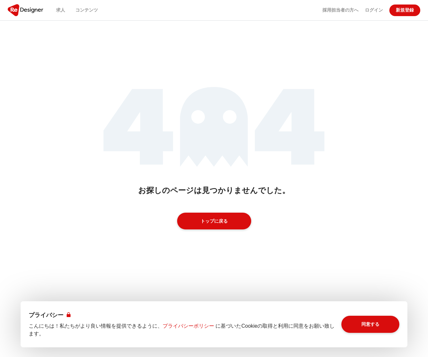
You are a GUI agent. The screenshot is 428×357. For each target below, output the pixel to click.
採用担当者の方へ (340, 10)
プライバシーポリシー (188, 326)
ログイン (374, 10)
